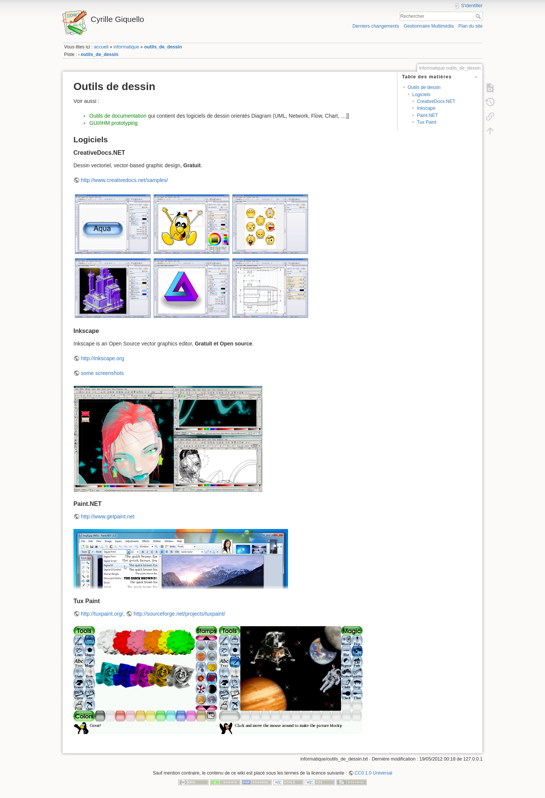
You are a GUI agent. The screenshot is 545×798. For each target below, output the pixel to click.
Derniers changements (375, 26)
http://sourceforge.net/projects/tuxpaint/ (179, 614)
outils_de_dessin (163, 47)
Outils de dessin (424, 87)
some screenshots (102, 373)
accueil (101, 47)
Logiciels (421, 94)
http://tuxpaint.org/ (102, 614)
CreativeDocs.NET (436, 101)
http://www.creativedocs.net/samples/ (124, 180)
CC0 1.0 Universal (373, 773)
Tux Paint (426, 122)
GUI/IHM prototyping (113, 123)
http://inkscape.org (102, 358)
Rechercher (479, 16)
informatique (126, 47)
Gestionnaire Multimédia (429, 26)
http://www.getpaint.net (108, 516)
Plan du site (470, 26)
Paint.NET (427, 115)
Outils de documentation (117, 116)
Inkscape (426, 108)
